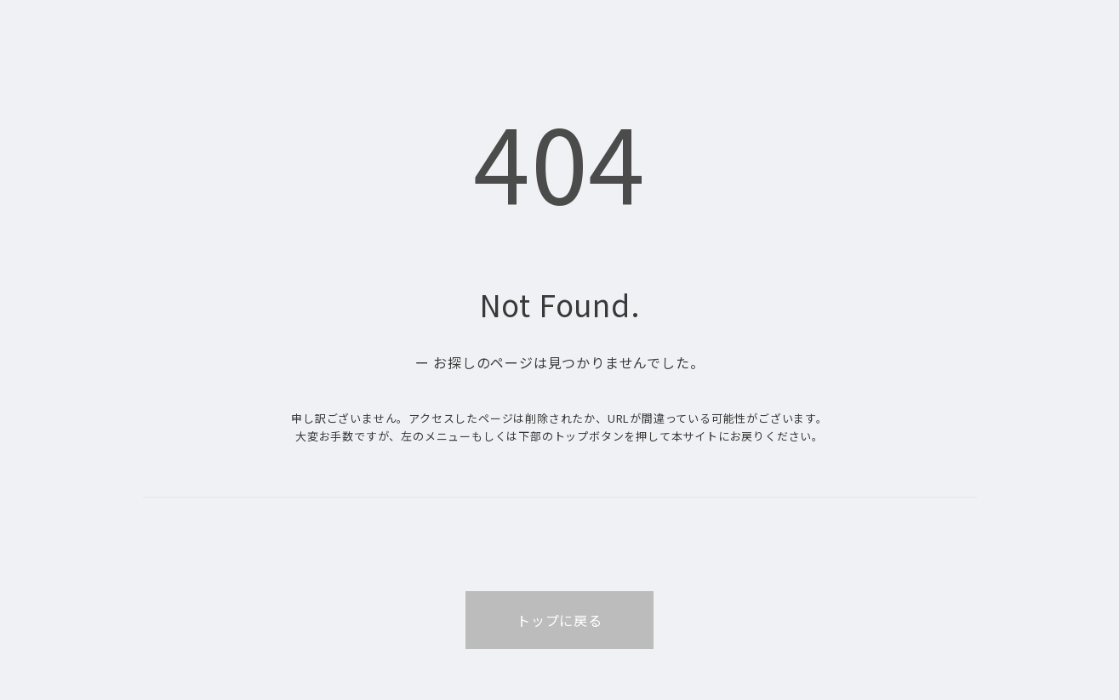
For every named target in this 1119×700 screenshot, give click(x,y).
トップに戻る (559, 620)
